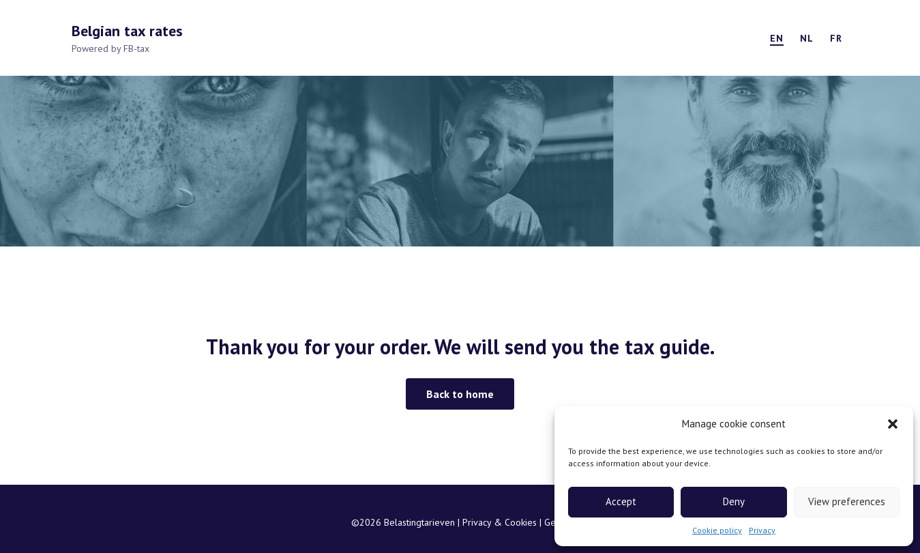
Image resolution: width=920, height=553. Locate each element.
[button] (893, 424)
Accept (621, 501)
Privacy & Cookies (500, 522)
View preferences (846, 501)
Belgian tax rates (127, 30)
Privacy (762, 530)
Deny (734, 501)
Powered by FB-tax (110, 48)
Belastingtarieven (421, 522)
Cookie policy (717, 530)
